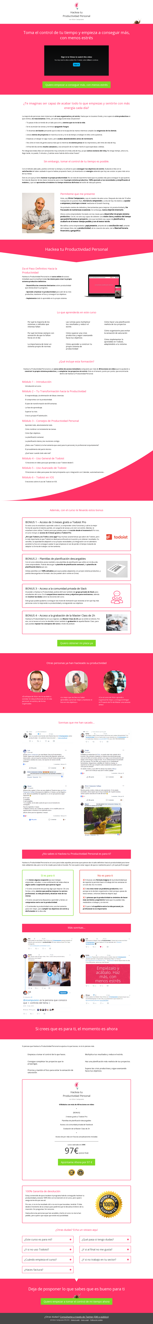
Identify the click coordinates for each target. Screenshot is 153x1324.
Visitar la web (75, 1320)
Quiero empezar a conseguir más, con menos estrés (76, 85)
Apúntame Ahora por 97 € (76, 1162)
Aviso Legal (85, 1320)
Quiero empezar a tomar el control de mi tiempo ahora (76, 1301)
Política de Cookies (96, 1320)
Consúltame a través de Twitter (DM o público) (84, 1316)
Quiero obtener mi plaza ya (76, 643)
